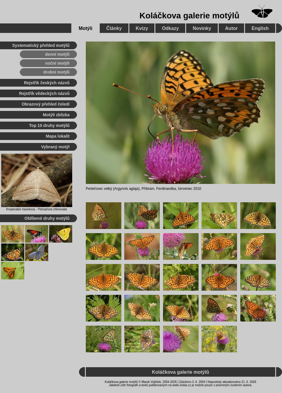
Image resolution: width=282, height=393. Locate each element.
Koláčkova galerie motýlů (189, 15)
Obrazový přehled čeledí (46, 104)
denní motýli (57, 54)
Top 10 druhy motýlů (49, 125)
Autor (231, 28)
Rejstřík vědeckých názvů (44, 93)
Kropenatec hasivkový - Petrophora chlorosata (36, 209)
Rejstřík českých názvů (47, 82)
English (260, 28)
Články (114, 28)
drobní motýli (56, 72)
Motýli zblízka (56, 114)
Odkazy (170, 28)
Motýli (85, 28)
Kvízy (142, 28)
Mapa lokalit (58, 136)
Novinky (202, 28)
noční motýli (57, 63)
